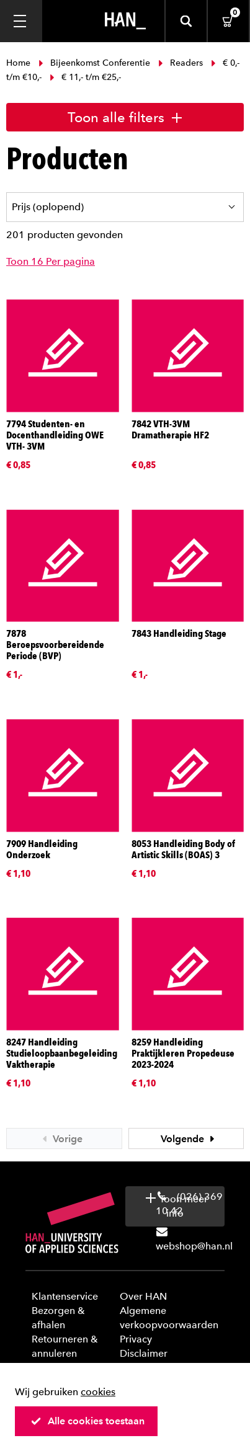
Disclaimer (143, 1353)
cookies (98, 1392)
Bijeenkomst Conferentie (94, 63)
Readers (180, 63)
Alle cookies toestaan (87, 1421)
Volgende (189, 1139)
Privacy (136, 1339)
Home (19, 63)
